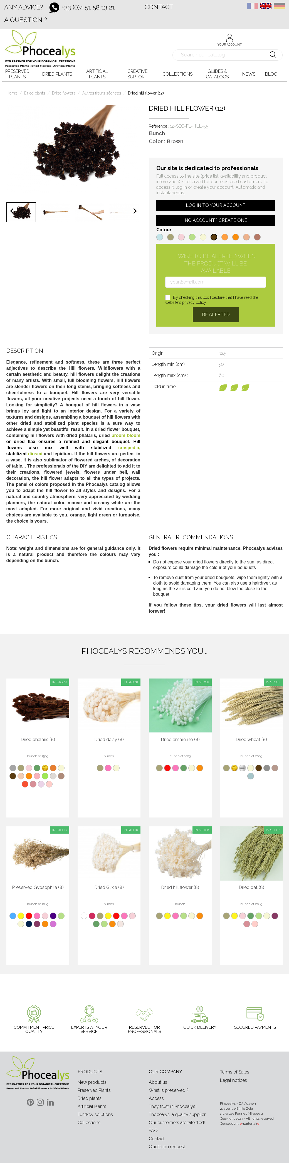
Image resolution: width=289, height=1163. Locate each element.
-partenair (249, 1123)
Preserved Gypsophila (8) (38, 887)
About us (158, 1082)
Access (156, 1098)
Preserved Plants (94, 1090)
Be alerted (216, 314)
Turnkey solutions (95, 1114)
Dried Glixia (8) (109, 887)
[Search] (227, 55)
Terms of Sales (234, 1072)
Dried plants (90, 1098)
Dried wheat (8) (251, 739)
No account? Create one (216, 220)
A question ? (25, 19)
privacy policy (194, 302)
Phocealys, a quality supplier (177, 1114)
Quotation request (167, 1146)
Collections (89, 1122)
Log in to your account (216, 205)
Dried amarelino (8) (180, 739)
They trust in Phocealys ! (173, 1106)
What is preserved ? (169, 1090)
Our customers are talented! (177, 1122)
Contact (159, 7)
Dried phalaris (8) (38, 739)
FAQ (153, 1130)
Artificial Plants (92, 1106)
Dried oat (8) (251, 887)
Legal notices (233, 1080)
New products (92, 1082)
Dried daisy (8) (109, 739)
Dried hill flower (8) (180, 887)
